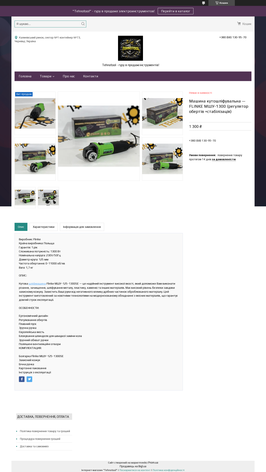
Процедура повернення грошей (40, 438)
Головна (25, 76)
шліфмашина (37, 283)
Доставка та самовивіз (34, 446)
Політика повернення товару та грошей (45, 431)
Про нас (69, 76)
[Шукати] (83, 23)
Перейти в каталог (175, 11)
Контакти (90, 76)
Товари (45, 76)
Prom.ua (153, 462)
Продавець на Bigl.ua (133, 466)
